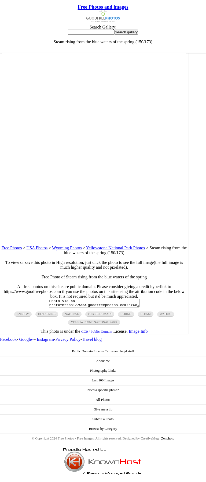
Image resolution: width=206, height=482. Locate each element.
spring (126, 315)
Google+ (26, 341)
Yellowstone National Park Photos (115, 248)
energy (23, 315)
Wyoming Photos (67, 248)
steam (146, 315)
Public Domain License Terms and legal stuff (103, 353)
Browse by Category (103, 430)
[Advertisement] (94, 208)
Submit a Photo (103, 421)
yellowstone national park (94, 323)
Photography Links (103, 372)
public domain (100, 315)
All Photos (103, 401)
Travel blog (92, 341)
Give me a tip (103, 411)
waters (166, 315)
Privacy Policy (67, 341)
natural (72, 315)
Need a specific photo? (103, 392)
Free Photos (12, 248)
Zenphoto (167, 440)
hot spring (47, 315)
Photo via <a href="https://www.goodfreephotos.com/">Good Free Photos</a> (94, 304)
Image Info (138, 333)
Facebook (8, 341)
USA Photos (37, 248)
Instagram (45, 341)
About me (103, 362)
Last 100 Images (103, 382)
